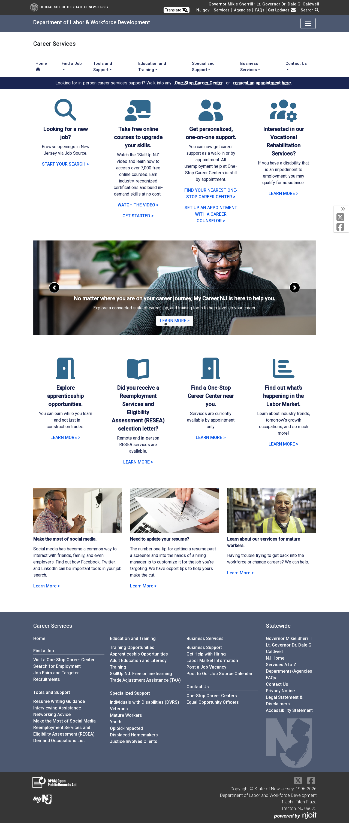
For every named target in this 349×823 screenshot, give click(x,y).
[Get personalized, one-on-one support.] (210, 116)
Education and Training (133, 638)
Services (222, 10)
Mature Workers (126, 715)
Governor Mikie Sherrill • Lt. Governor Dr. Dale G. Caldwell (264, 4)
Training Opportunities (132, 647)
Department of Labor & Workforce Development (91, 22)
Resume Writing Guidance (59, 701)
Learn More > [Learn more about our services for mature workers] (240, 572)
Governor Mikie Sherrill (289, 638)
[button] (54, 287)
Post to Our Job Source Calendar (219, 673)
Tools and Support (51, 692)
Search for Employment (57, 666)
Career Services (52, 626)
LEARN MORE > (174, 320)
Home (41, 66)
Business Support (204, 647)
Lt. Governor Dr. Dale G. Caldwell (289, 648)
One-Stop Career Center (199, 83)
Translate (176, 10)
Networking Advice (52, 714)
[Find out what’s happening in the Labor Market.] (283, 375)
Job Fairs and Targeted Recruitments (56, 676)
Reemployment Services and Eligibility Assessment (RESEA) (64, 731)
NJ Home (275, 658)
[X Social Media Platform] (341, 217)
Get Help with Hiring (206, 654)
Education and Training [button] (152, 66)
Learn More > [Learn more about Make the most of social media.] (46, 586)
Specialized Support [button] (203, 66)
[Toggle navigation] (308, 23)
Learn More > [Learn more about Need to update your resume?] (143, 586)
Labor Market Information (212, 660)
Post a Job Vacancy (206, 667)
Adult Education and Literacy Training (138, 664)
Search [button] (310, 10)
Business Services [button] (249, 66)
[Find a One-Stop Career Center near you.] (210, 375)
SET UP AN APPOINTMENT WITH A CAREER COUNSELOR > (211, 214)
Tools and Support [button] (102, 66)
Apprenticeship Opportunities (139, 654)
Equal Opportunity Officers (212, 702)
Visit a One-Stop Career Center (64, 659)
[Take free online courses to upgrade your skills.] (138, 116)
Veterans (119, 708)
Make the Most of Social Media (64, 721)
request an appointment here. (262, 83)
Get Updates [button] (282, 10)
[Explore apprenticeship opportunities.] (65, 375)
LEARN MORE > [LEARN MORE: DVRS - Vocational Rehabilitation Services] (284, 193)
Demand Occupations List (59, 740)
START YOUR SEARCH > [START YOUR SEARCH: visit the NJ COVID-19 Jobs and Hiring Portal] (65, 164)
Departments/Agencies (289, 671)
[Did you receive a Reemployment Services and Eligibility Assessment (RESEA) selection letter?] (138, 375)
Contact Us (197, 686)
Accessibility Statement (289, 710)
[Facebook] (341, 227)
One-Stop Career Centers (211, 695)
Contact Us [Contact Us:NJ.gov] (277, 684)
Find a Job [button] (72, 63)
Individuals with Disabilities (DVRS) (144, 702)
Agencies (242, 10)
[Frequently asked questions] (259, 10)
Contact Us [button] (296, 63)
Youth (115, 721)
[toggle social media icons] (342, 209)
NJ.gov (202, 10)
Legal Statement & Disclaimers (284, 700)
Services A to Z (281, 664)
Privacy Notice (280, 690)
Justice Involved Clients (133, 741)
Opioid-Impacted (126, 728)
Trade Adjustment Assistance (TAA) (145, 680)
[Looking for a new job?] (65, 116)
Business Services (205, 638)
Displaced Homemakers (134, 734)
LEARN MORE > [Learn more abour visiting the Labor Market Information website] (284, 444)
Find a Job (43, 650)
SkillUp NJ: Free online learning (141, 673)
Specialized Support (130, 693)
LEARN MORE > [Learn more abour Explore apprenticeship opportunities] (65, 437)
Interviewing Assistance (57, 708)
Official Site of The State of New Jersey (69, 7)
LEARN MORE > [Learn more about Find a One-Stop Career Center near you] (211, 437)
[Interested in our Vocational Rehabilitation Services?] (283, 116)
